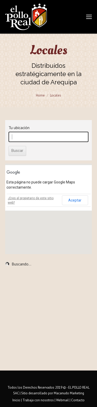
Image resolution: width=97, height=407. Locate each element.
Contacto (78, 400)
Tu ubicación (19, 127)
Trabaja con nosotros (38, 400)
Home (40, 95)
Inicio (16, 400)
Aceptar (74, 200)
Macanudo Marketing (69, 393)
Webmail (62, 400)
